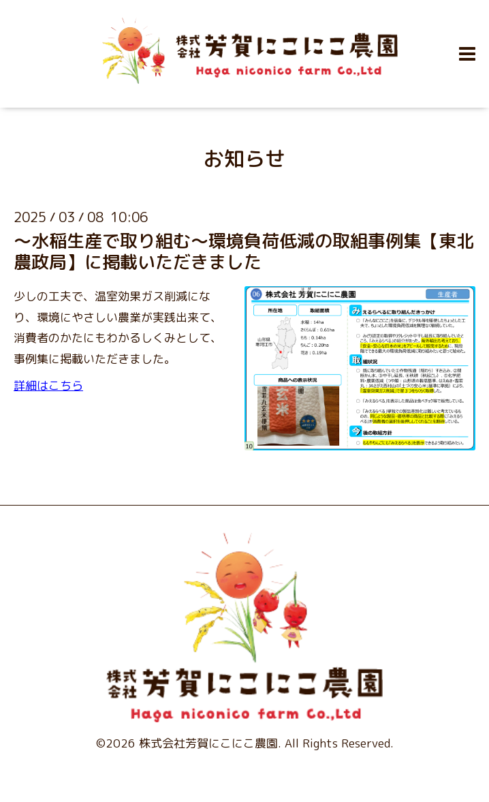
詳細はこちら (48, 385)
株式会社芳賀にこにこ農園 (208, 743)
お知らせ (244, 158)
